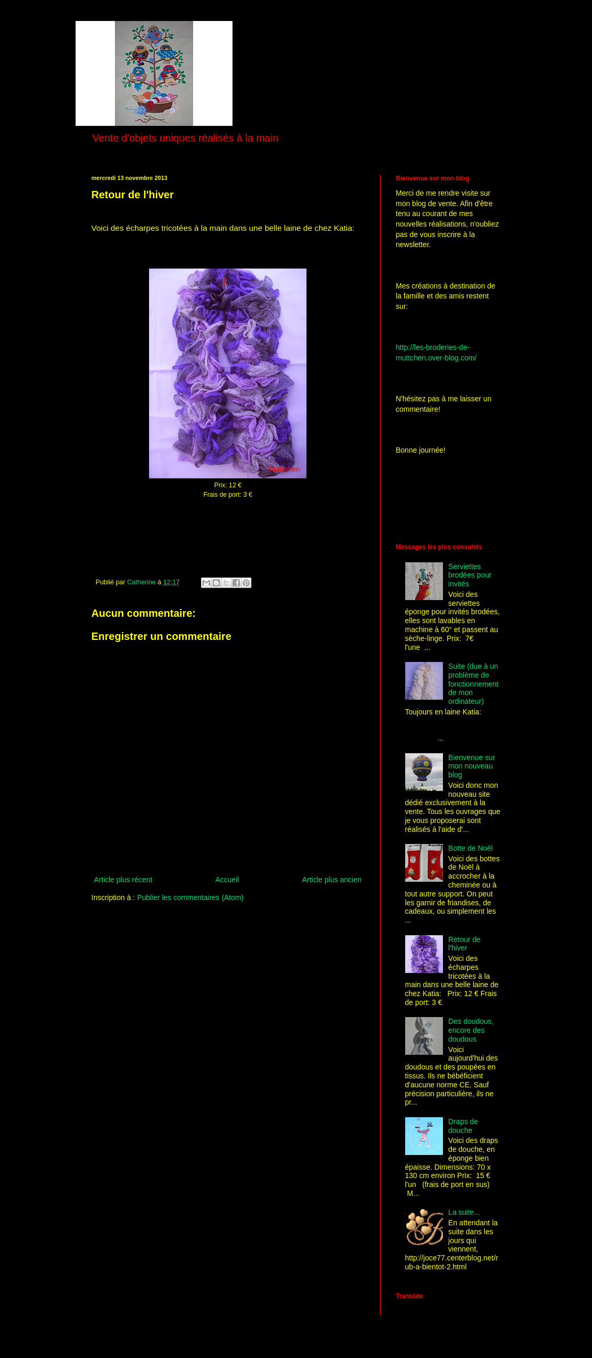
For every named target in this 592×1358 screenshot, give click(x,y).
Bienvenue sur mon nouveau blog (471, 766)
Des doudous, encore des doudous (470, 1030)
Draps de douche (463, 1126)
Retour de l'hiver (464, 944)
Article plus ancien (332, 879)
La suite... (464, 1212)
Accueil (227, 879)
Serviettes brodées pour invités (470, 575)
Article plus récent (123, 879)
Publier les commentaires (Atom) (190, 897)
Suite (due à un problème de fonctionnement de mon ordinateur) (473, 683)
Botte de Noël (470, 848)
